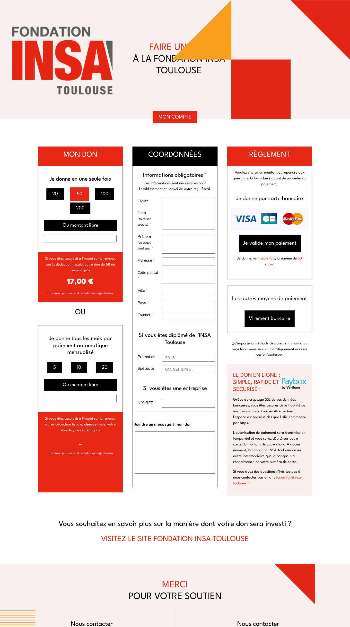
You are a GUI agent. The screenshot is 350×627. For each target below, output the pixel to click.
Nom (144, 218)
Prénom (145, 242)
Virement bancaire (269, 318)
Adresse (146, 260)
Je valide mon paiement (269, 243)
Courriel (145, 315)
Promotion (146, 357)
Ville (143, 290)
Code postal (148, 275)
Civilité (143, 201)
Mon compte (175, 117)
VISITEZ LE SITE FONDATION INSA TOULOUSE (175, 539)
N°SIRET (145, 403)
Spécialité (146, 368)
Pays (143, 302)
